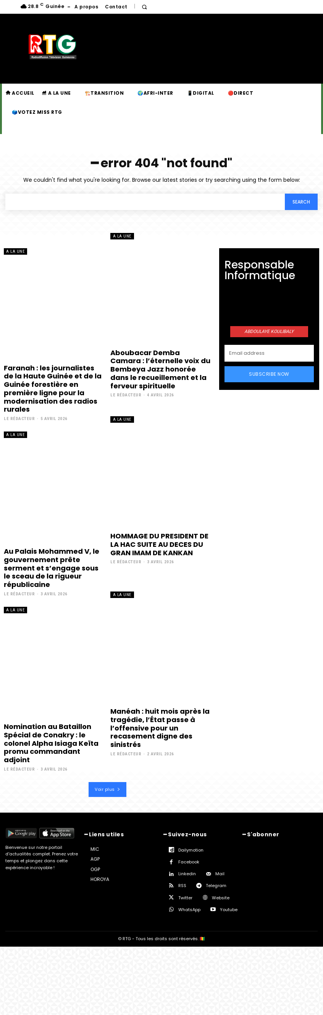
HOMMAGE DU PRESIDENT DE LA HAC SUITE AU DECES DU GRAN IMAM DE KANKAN (159, 544)
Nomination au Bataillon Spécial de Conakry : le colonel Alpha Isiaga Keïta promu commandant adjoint (51, 742)
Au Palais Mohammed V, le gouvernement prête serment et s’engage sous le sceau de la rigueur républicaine (51, 567)
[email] (269, 352)
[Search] (301, 202)
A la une (15, 251)
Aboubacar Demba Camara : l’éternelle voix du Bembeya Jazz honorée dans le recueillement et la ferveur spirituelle (160, 369)
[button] (144, 7)
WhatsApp (189, 908)
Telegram (216, 885)
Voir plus (107, 788)
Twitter (185, 897)
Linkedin (187, 873)
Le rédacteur (19, 418)
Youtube (228, 908)
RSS (182, 885)
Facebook (188, 861)
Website (220, 897)
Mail (219, 873)
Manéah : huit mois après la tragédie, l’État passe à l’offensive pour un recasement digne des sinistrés (160, 727)
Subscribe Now (269, 373)
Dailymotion (190, 849)
